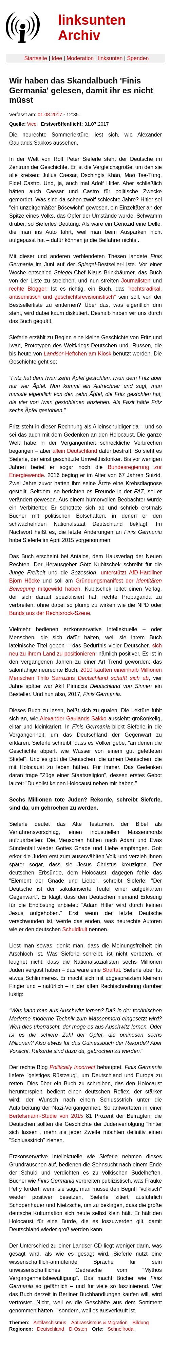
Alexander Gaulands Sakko (73, 718)
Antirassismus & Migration (99, 1322)
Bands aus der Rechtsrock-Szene (49, 613)
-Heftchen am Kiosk (77, 353)
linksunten (110, 58)
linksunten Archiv (92, 28)
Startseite (35, 58)
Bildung (140, 1322)
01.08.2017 (50, 114)
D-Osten (78, 1329)
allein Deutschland (76, 451)
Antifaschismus (49, 1322)
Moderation (80, 58)
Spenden (138, 58)
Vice (32, 124)
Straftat (111, 970)
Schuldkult (75, 929)
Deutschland (50, 1329)
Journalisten (135, 280)
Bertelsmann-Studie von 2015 (46, 1116)
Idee (57, 58)
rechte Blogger (27, 289)
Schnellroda (120, 1329)
